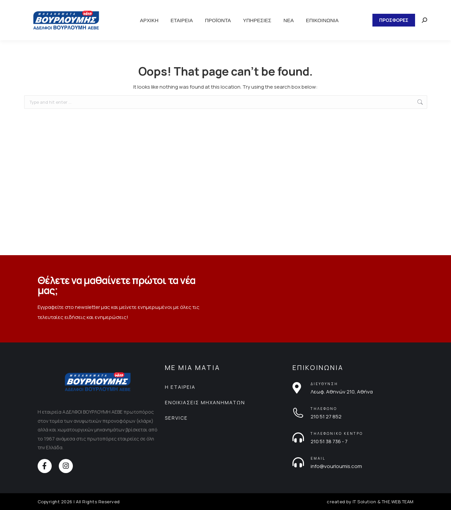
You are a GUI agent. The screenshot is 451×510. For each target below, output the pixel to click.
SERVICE (176, 418)
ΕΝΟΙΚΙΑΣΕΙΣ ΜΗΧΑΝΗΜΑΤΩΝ (205, 402)
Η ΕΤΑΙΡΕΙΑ (180, 387)
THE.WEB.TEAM (398, 502)
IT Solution (364, 502)
